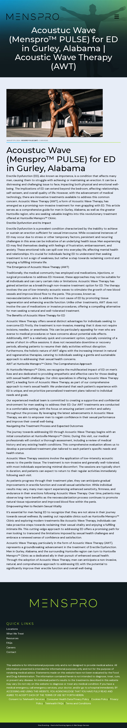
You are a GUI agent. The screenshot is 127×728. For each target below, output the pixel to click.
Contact (11, 652)
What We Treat (15, 633)
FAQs (9, 642)
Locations (12, 629)
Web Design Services (81, 725)
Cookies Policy (99, 699)
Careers (11, 647)
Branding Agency (65, 725)
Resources (12, 638)
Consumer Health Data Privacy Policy (68, 699)
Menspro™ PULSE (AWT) (29, 140)
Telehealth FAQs (54, 703)
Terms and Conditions (78, 703)
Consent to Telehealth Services (27, 699)
